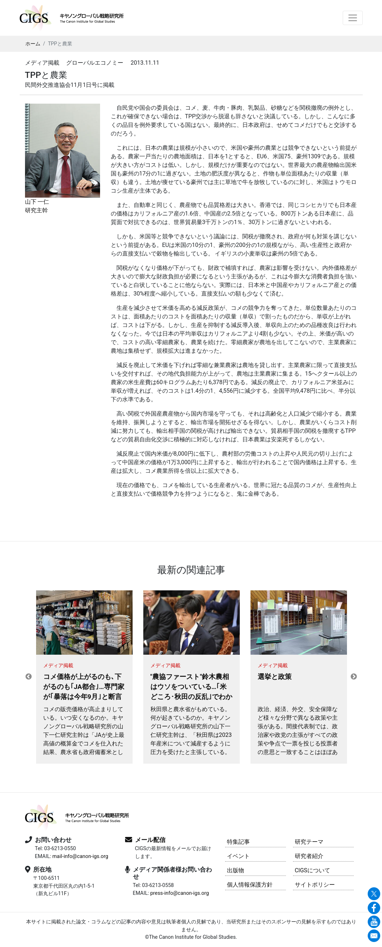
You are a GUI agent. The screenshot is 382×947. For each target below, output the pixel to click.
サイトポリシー (315, 884)
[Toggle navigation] (353, 18)
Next (353, 676)
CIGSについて (312, 870)
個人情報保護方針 (250, 884)
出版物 (235, 870)
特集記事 (238, 841)
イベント (238, 856)
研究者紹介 (309, 856)
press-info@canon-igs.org (179, 893)
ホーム (32, 43)
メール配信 (150, 839)
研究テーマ (309, 841)
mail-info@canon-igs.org (80, 856)
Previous (28, 676)
